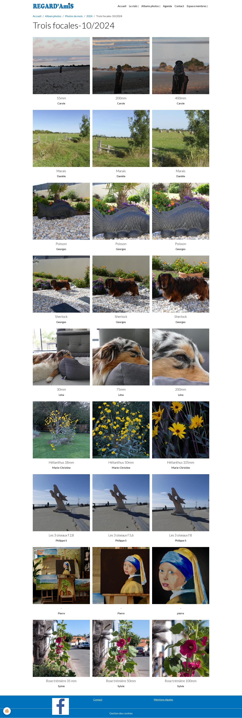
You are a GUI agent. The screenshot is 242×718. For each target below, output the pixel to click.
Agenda (167, 6)
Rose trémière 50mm (121, 681)
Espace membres (197, 6)
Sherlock (61, 316)
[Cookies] (7, 711)
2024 (89, 16)
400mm (180, 98)
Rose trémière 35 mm (61, 681)
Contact (179, 6)
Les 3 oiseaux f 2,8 (61, 535)
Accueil (122, 6)
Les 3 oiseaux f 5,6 (121, 535)
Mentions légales (163, 699)
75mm (121, 389)
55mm (61, 98)
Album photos (53, 16)
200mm (120, 98)
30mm (61, 389)
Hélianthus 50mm (121, 462)
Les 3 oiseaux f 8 (180, 535)
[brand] (54, 6)
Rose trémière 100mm (180, 681)
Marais (61, 171)
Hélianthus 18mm (61, 462)
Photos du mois (74, 16)
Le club (133, 6)
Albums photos (150, 6)
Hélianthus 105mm (180, 462)
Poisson (61, 244)
